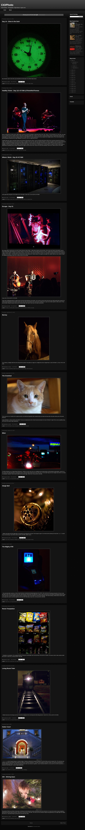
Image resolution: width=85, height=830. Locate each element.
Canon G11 (7, 478)
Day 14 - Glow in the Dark (11, 21)
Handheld (11, 368)
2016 (72, 79)
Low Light (28, 83)
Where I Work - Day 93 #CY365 (12, 157)
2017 (72, 77)
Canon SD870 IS (8, 769)
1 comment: (14, 717)
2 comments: (14, 366)
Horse (18, 368)
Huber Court (6, 727)
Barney (4, 315)
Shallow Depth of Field (29, 539)
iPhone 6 (24, 83)
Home (5, 10)
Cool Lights (21, 199)
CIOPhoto (7, 4)
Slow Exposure (30, 368)
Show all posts (42, 14)
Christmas (12, 539)
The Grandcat (7, 376)
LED (25, 199)
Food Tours (12, 661)
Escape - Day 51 (7, 206)
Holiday (15, 539)
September (74, 67)
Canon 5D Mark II (8, 425)
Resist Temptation (8, 609)
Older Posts (63, 823)
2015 (72, 81)
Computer (17, 199)
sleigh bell (60, 533)
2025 (72, 60)
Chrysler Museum (23, 307)
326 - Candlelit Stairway (78, 36)
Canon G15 (12, 150)
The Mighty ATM (7, 547)
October (74, 66)
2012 (72, 86)
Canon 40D (7, 539)
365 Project (7, 83)
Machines (16, 601)
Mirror (15, 478)
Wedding (25, 769)
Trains (18, 719)
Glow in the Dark (19, 83)
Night (32, 83)
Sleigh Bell (6, 486)
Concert (16, 150)
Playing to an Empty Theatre (78, 46)
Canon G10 (7, 818)
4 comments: (14, 816)
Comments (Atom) (36, 826)
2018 (72, 75)
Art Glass (7, 307)
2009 (72, 91)
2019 (72, 73)
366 (10, 83)
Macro (23, 539)
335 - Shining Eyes (8, 777)
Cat (13, 425)
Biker (4, 433)
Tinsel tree (74, 63)
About (10, 10)
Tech (31, 199)
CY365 (28, 307)
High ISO (20, 150)
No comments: (14, 81)
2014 (72, 82)
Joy (15, 818)
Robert (15, 719)
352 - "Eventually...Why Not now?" (79, 24)
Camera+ (13, 83)
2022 (72, 72)
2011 (72, 88)
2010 (72, 90)
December (74, 62)
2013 (72, 84)
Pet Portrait (20, 425)
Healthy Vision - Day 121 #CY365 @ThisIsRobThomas (20, 90)
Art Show (11, 307)
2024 (72, 70)
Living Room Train (8, 668)
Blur (13, 307)
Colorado (7, 368)
